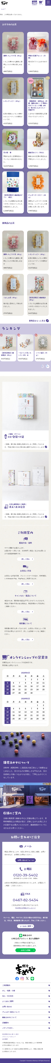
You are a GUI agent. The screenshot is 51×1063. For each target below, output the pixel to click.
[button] (47, 366)
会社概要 (5, 1039)
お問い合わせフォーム (25, 860)
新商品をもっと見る (37, 321)
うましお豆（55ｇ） (10, 298)
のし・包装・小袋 (8, 991)
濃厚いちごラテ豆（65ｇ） (13, 56)
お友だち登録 (25, 950)
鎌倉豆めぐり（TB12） (36, 152)
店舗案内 (5, 1023)
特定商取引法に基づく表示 (10, 1034)
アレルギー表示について (11, 1012)
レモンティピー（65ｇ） (12, 101)
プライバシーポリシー (9, 1037)
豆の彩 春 (7, 152)
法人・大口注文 (7, 996)
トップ (3, 9)
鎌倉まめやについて (9, 1017)
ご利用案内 (6, 985)
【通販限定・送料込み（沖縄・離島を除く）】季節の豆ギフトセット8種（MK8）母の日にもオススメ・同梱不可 (37, 105)
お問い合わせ (7, 1007)
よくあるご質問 (25, 926)
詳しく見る (26, 559)
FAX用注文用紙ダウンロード (25, 908)
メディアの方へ (7, 1028)
